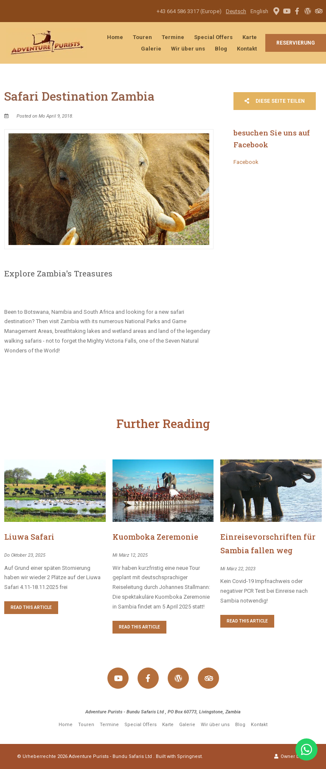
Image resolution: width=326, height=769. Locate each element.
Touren (142, 37)
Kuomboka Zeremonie (155, 537)
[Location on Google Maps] (276, 10)
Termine (173, 37)
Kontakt (247, 48)
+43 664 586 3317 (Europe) (189, 11)
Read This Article (31, 607)
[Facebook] (297, 11)
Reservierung (295, 43)
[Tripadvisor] (318, 11)
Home (115, 37)
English (259, 11)
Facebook (246, 162)
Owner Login (291, 756)
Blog (221, 48)
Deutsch (236, 11)
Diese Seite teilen (274, 101)
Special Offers (213, 37)
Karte (249, 37)
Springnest (189, 756)
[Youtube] (286, 11)
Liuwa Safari (29, 537)
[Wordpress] (307, 11)
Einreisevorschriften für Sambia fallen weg (267, 543)
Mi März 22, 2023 (238, 568)
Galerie (151, 48)
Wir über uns (188, 48)
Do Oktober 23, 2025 (24, 555)
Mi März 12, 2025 (130, 555)
